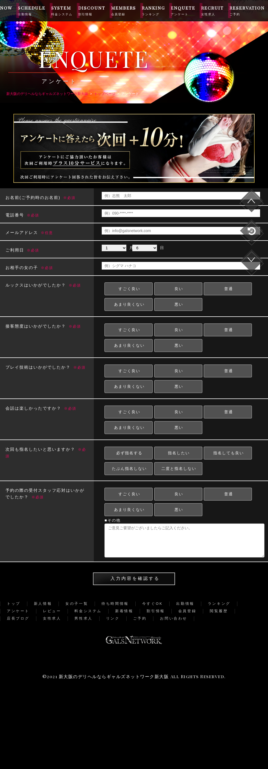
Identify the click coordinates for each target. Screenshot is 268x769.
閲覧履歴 (219, 611)
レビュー (52, 611)
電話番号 (22, 215)
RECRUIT (212, 10)
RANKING (153, 10)
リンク (113, 618)
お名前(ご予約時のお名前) (40, 197)
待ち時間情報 (115, 604)
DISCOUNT (91, 10)
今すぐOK (152, 604)
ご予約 (140, 618)
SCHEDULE (31, 10)
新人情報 (43, 604)
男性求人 (83, 618)
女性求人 (52, 618)
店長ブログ (18, 618)
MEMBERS (123, 10)
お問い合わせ (173, 618)
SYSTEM (61, 10)
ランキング (219, 604)
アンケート (18, 611)
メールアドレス (29, 232)
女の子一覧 (76, 604)
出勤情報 (185, 604)
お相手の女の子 (29, 267)
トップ (14, 604)
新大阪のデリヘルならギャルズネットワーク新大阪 (114, 676)
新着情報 (124, 611)
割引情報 (156, 611)
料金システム (88, 611)
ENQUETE (183, 10)
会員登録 (187, 611)
